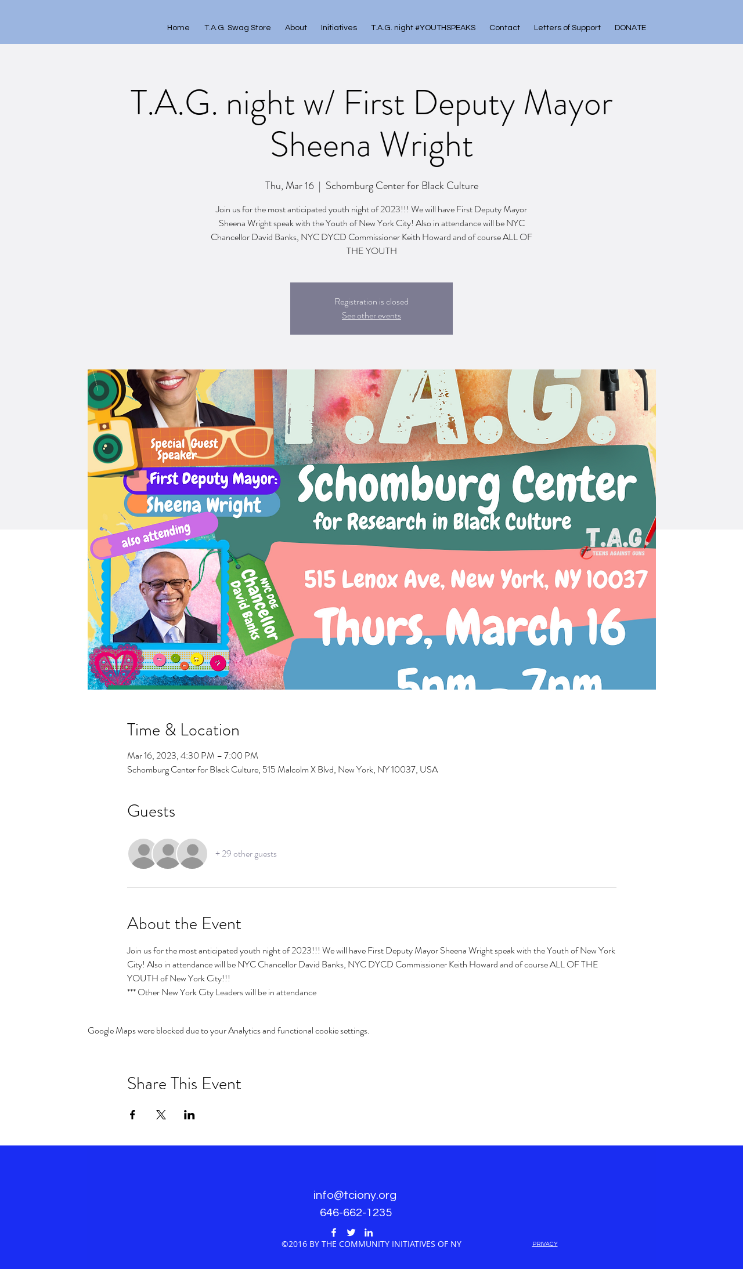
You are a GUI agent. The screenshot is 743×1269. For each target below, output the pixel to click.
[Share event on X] (161, 1114)
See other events (371, 315)
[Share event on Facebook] (132, 1114)
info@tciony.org (354, 1195)
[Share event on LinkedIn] (189, 1114)
